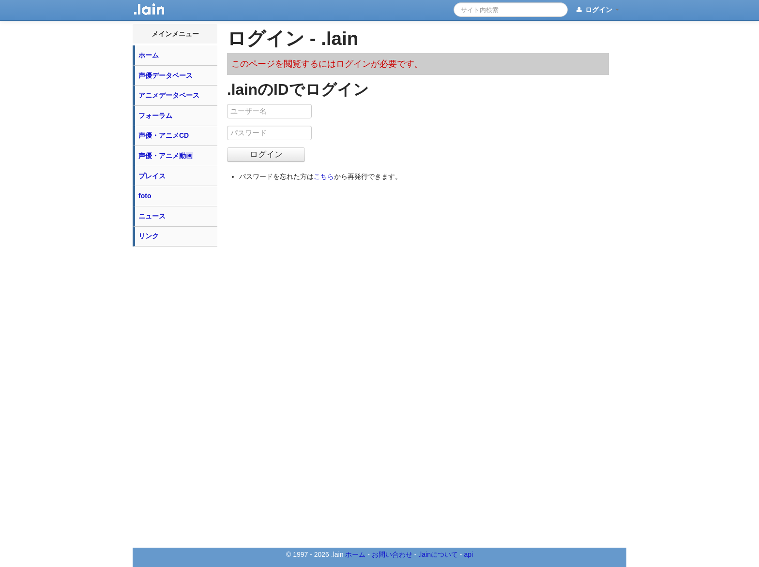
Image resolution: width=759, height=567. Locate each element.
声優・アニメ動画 (165, 156)
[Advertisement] (175, 396)
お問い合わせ (392, 554)
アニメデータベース (168, 95)
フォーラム (155, 115)
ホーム (148, 55)
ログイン (597, 10)
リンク (148, 236)
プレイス (152, 176)
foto (144, 196)
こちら (324, 176)
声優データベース (165, 75)
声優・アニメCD (163, 135)
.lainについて (438, 554)
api (468, 554)
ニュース (152, 216)
